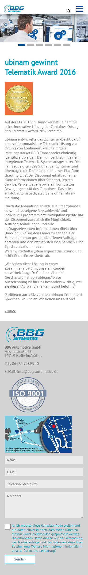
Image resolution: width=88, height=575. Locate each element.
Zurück (10, 310)
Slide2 (48, 45)
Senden (20, 559)
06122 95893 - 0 (25, 363)
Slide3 (57, 45)
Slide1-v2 (21, 45)
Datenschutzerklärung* (39, 550)
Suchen (68, 11)
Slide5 (30, 45)
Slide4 (66, 45)
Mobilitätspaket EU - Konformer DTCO (39, 45)
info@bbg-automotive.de (37, 371)
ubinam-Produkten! (66, 294)
